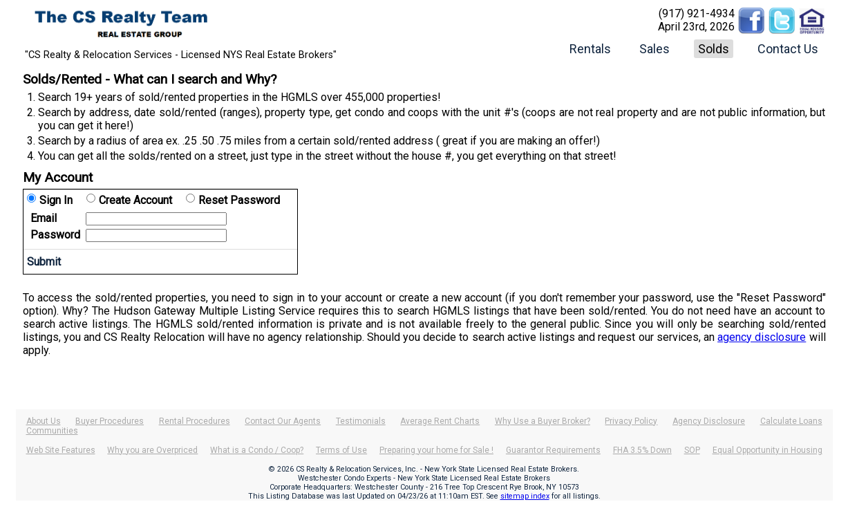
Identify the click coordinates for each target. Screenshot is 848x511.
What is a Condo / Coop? (256, 450)
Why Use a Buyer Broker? (542, 421)
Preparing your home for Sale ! (436, 450)
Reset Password (239, 200)
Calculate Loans (791, 421)
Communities (52, 431)
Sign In (56, 200)
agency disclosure (761, 337)
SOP (692, 450)
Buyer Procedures (109, 421)
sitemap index (524, 496)
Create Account (135, 200)
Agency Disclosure (708, 421)
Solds (713, 48)
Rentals (590, 48)
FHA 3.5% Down (642, 450)
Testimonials (361, 421)
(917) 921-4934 (697, 13)
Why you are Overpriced (152, 450)
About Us (43, 421)
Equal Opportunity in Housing (767, 450)
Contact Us (787, 48)
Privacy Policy (631, 421)
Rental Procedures (194, 421)
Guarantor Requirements (553, 450)
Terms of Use (341, 450)
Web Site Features (60, 450)
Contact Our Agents (283, 421)
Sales (654, 48)
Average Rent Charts (440, 421)
